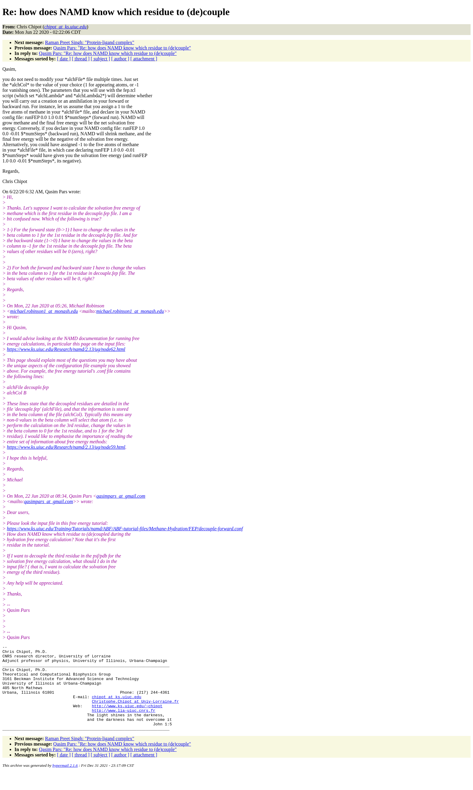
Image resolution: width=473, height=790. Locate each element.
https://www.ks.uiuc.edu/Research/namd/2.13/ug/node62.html (66, 349)
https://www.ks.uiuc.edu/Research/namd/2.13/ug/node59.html (66, 447)
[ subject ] (100, 58)
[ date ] (64, 58)
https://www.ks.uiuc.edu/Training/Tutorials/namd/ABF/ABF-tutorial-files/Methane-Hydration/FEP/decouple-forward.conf (125, 528)
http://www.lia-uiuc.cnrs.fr (123, 724)
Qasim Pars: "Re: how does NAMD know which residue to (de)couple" (122, 47)
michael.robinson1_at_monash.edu (44, 311)
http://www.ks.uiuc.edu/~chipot (127, 718)
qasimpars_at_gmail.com (120, 496)
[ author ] (120, 58)
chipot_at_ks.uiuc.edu (116, 707)
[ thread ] (81, 58)
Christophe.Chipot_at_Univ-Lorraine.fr (135, 713)
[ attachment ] (143, 58)
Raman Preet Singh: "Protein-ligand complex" (89, 42)
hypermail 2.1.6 (65, 782)
